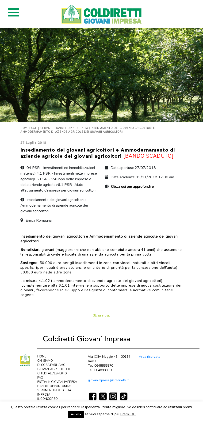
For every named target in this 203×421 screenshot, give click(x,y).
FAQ (40, 378)
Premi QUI (128, 414)
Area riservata (149, 356)
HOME (41, 356)
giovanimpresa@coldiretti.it (108, 380)
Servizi (45, 128)
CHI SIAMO (45, 361)
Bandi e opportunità (71, 128)
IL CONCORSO (47, 399)
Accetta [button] (76, 414)
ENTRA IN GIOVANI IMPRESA (57, 382)
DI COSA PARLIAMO (51, 365)
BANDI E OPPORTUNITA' (54, 386)
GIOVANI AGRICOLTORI (53, 369)
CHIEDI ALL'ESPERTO (52, 373)
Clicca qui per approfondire (132, 186)
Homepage (28, 128)
